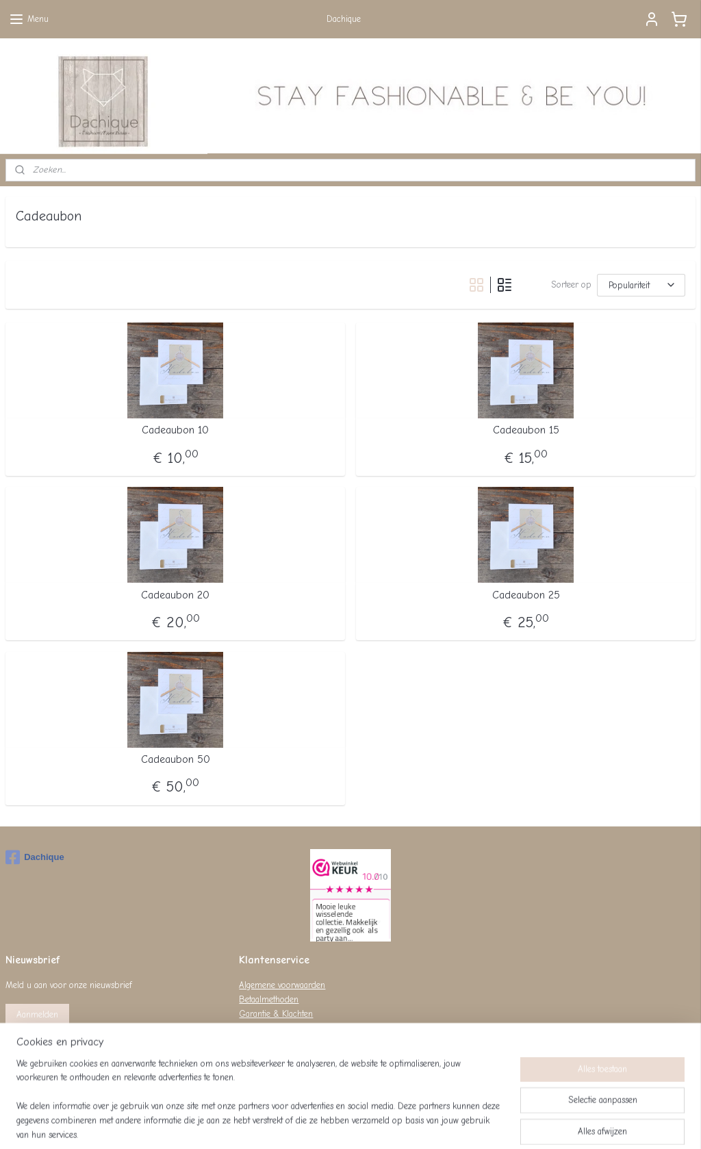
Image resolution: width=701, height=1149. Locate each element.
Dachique (34, 857)
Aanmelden (37, 1014)
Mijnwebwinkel (480, 1124)
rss (328, 1124)
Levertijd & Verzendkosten (286, 1028)
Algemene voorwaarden (282, 985)
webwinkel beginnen (374, 1124)
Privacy (252, 1042)
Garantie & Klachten (276, 1014)
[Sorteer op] (641, 285)
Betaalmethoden (268, 999)
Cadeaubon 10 (175, 431)
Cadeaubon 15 (526, 431)
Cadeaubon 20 (175, 595)
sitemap (303, 1124)
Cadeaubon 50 (175, 759)
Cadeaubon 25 (526, 595)
